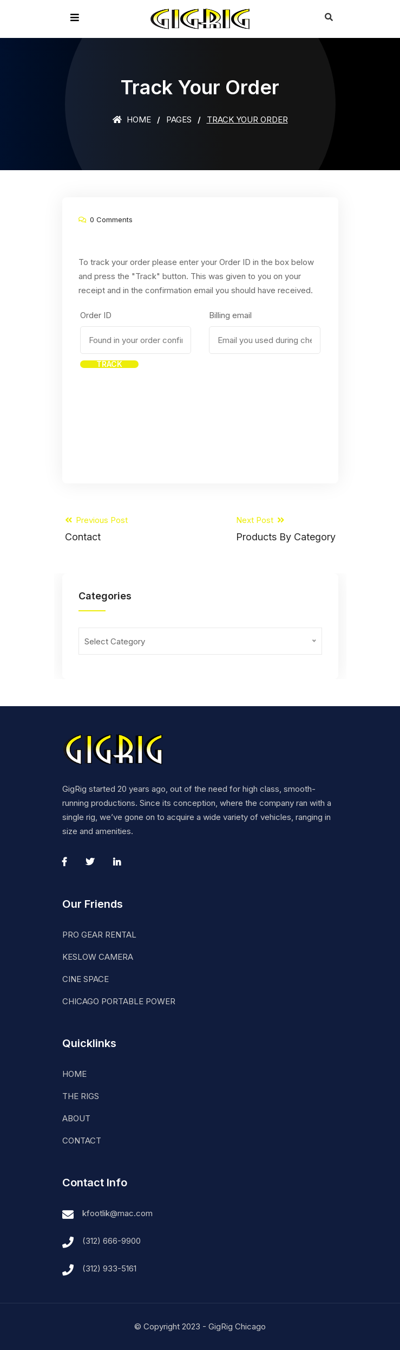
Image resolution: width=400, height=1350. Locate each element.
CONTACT (81, 1140)
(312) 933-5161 (109, 1268)
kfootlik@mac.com (117, 1213)
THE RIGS (80, 1096)
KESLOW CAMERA (97, 957)
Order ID (96, 315)
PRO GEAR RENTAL (99, 934)
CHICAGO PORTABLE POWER (118, 1001)
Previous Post (96, 529)
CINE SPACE (85, 979)
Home (132, 119)
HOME (74, 1074)
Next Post (286, 529)
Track (109, 364)
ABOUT (76, 1118)
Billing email (230, 315)
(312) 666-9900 (111, 1241)
